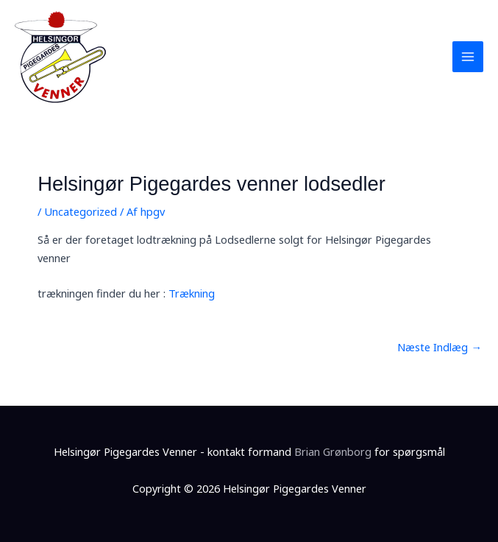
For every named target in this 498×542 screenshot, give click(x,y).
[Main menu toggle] (467, 56)
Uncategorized (80, 211)
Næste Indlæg (439, 346)
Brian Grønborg (332, 451)
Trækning (191, 293)
